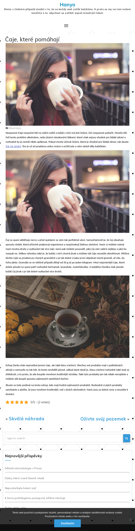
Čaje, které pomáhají (32, 39)
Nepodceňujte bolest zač (19, 488)
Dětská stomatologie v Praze (22, 468)
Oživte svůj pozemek (103, 419)
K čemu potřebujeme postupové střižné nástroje (34, 498)
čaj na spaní (13, 146)
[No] (130, 519)
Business (15, 128)
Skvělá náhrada (26, 418)
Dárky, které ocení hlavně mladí (23, 478)
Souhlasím (67, 523)
